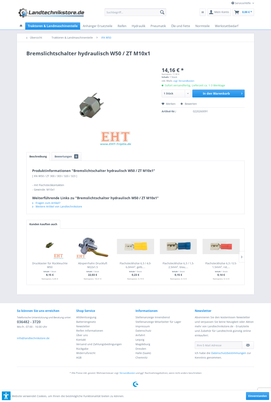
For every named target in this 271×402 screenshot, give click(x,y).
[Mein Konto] (219, 12)
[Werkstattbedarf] (226, 26)
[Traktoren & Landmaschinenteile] (52, 26)
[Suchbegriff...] (135, 12)
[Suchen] (162, 12)
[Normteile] (202, 26)
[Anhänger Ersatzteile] (97, 26)
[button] (6, 395)
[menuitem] (241, 3)
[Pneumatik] (158, 26)
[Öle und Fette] (180, 26)
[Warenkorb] (243, 12)
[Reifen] (122, 26)
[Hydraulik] (138, 26)
